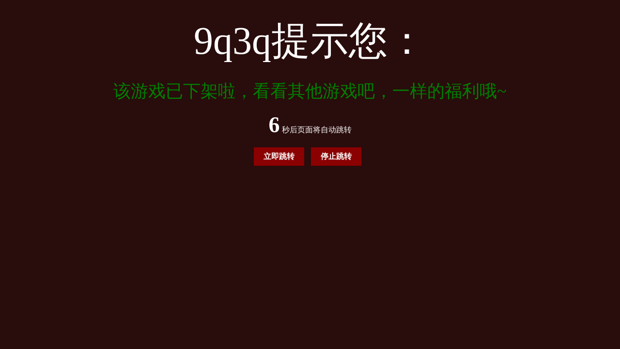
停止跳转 (336, 156)
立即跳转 (279, 156)
